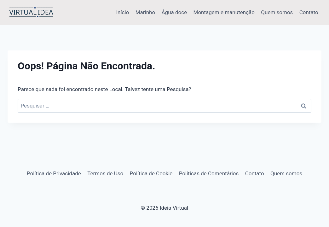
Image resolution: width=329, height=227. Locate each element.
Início (122, 12)
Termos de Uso (105, 173)
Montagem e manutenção (224, 12)
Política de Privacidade (54, 173)
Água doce (174, 12)
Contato (308, 12)
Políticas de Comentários (209, 173)
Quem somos (277, 12)
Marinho (145, 12)
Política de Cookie (151, 173)
